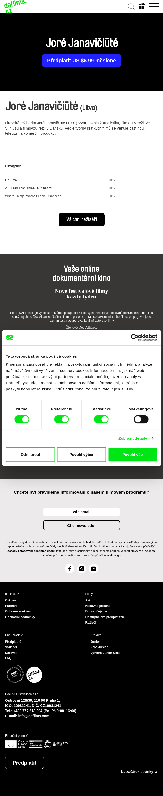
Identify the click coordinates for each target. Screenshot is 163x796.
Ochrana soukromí (18, 611)
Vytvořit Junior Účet (105, 653)
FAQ (8, 658)
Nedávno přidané (97, 606)
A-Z (88, 600)
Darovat (11, 653)
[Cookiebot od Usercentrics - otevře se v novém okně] (134, 337)
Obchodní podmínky (20, 617)
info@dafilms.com (33, 716)
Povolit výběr (81, 454)
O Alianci (12, 600)
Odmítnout (30, 454)
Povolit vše (132, 454)
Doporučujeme (96, 611)
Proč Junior (99, 647)
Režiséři (91, 622)
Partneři (11, 606)
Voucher (11, 647)
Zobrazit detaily (132, 438)
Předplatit (24, 763)
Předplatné (13, 642)
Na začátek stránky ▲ (139, 771)
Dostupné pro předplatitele (105, 617)
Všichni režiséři (81, 219)
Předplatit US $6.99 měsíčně (81, 60)
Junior (95, 642)
